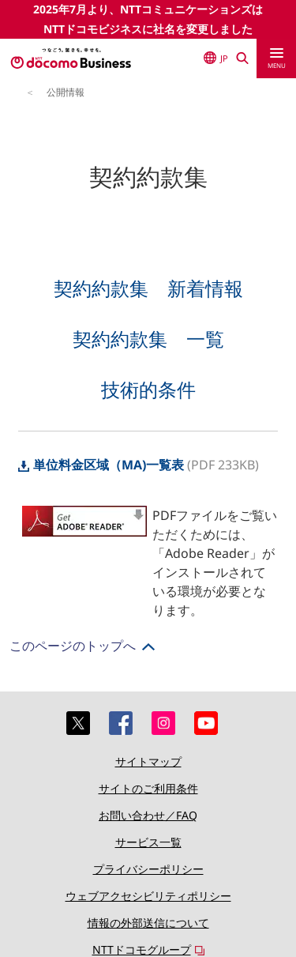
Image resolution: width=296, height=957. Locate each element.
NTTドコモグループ (141, 949)
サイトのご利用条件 (148, 788)
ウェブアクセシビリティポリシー (148, 895)
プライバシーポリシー (148, 868)
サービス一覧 (148, 842)
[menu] (276, 58)
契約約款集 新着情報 (148, 288)
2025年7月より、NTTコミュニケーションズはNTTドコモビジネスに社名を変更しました (148, 19)
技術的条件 (148, 389)
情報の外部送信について (148, 922)
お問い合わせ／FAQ (148, 815)
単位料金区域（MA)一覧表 (101, 464)
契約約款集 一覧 (148, 339)
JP (216, 57)
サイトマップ (148, 761)
